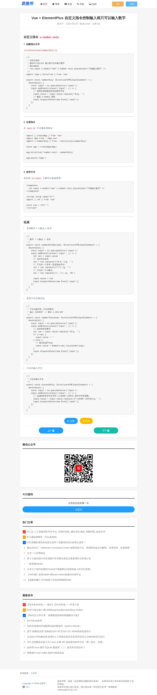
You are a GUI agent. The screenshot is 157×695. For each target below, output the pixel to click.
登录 (118, 4)
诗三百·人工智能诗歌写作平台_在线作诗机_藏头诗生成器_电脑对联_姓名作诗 (66, 531)
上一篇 (51, 430)
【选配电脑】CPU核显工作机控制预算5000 (49, 580)
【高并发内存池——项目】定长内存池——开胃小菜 (53, 604)
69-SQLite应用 (34, 620)
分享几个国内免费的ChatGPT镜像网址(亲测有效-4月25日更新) (59, 569)
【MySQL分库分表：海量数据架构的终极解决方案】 (53, 615)
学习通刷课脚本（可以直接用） (43, 537)
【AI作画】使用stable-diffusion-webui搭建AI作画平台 (54, 574)
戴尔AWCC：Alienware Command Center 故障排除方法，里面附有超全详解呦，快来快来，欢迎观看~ (79, 547)
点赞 (71, 421)
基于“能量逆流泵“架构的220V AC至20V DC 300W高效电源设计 (59, 631)
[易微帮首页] (28, 3)
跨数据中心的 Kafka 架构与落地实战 (45, 652)
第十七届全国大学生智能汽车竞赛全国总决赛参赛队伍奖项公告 (59, 558)
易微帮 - (43, 683)
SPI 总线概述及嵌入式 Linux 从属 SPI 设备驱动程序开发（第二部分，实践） (66, 642)
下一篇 (106, 430)
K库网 (34, 673)
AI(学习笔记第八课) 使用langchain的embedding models (55, 610)
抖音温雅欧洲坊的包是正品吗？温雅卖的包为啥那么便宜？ (56, 542)
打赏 (86, 421)
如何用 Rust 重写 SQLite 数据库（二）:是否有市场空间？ (56, 647)
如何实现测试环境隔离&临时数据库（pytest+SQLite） (54, 626)
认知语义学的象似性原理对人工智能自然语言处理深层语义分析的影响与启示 (66, 636)
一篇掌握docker (35, 563)
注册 (132, 4)
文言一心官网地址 (36, 553)
